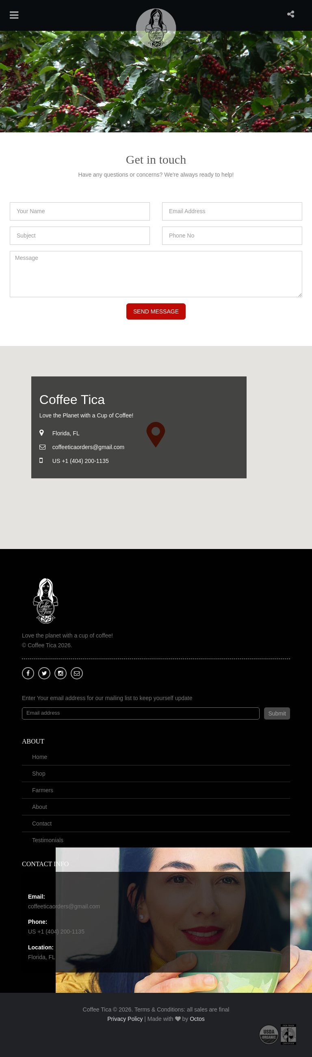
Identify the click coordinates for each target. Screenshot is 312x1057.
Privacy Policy (125, 1019)
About (39, 807)
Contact (42, 823)
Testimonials (47, 840)
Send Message (156, 311)
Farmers (42, 790)
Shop (39, 773)
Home (39, 757)
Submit (277, 713)
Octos (197, 1019)
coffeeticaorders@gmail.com (64, 906)
